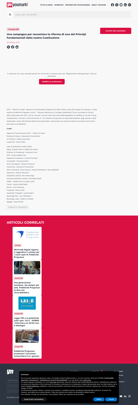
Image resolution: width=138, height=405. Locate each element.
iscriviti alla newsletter (116, 31)
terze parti (53, 382)
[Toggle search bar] (10, 14)
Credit (115, 386)
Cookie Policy (119, 382)
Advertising (118, 371)
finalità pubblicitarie (33, 386)
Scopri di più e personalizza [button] (33, 399)
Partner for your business (77, 5)
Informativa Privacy (118, 376)
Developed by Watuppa (14, 397)
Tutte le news (46, 5)
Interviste (59, 5)
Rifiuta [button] (99, 399)
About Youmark (99, 5)
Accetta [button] (111, 399)
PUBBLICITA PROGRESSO (17, 207)
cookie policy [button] (87, 380)
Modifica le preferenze (52, 82)
